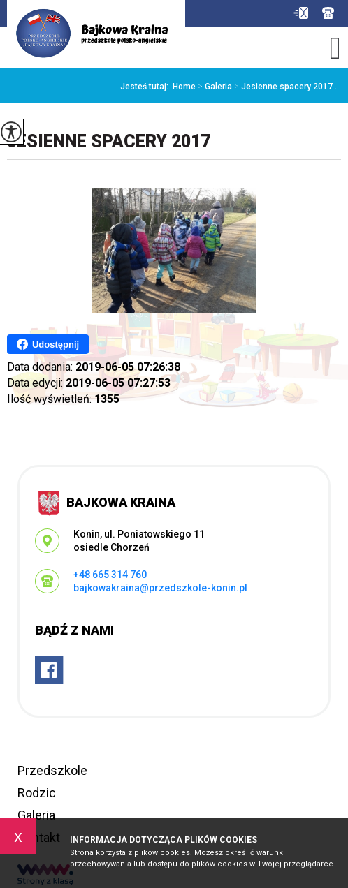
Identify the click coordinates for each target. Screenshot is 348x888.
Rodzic (36, 792)
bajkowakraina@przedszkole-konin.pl (300, 13)
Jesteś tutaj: (146, 86)
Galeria (214, 86)
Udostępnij (48, 344)
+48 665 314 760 (328, 13)
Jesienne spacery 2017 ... (286, 86)
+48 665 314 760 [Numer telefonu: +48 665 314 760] (110, 574)
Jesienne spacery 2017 (108, 141)
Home (184, 86)
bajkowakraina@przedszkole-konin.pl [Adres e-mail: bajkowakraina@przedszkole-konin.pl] (160, 587)
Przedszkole (52, 770)
